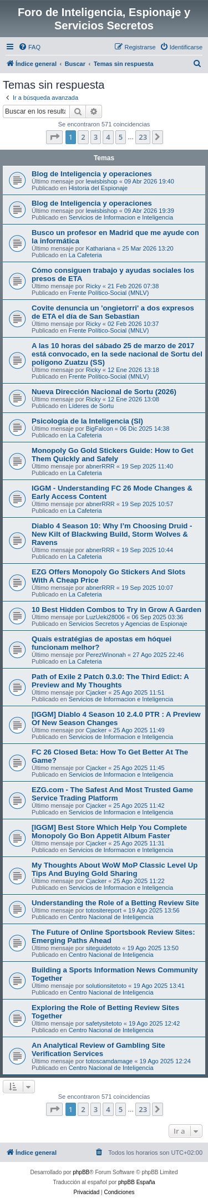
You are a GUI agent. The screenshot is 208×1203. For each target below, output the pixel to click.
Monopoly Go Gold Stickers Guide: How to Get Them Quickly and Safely (113, 454)
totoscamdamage (109, 1061)
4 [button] (108, 137)
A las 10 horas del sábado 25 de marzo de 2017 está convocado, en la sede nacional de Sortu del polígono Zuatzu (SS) (117, 353)
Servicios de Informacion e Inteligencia (121, 217)
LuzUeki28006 (105, 617)
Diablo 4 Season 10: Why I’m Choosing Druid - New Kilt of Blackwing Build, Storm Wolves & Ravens (112, 534)
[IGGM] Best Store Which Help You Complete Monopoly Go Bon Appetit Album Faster (109, 831)
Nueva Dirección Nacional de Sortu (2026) (104, 392)
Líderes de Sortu (91, 405)
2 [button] (83, 137)
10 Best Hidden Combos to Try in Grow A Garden (116, 609)
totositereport (103, 910)
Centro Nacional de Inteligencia (111, 917)
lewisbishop (102, 181)
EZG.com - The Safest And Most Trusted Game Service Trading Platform (112, 794)
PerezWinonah (106, 654)
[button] (54, 137)
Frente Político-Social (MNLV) (109, 292)
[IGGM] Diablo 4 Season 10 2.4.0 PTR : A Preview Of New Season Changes (116, 718)
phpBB (81, 1172)
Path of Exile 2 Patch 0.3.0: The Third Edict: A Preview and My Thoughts (110, 680)
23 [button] (143, 137)
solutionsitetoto (106, 985)
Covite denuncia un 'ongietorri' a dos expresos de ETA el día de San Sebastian (113, 312)
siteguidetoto (103, 948)
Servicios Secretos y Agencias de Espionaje (128, 623)
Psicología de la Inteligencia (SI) (87, 421)
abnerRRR (100, 466)
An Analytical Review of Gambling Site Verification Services (98, 1049)
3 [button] (96, 137)
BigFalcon (99, 428)
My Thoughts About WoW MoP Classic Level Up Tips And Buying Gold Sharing (114, 869)
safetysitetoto (104, 1023)
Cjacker (96, 692)
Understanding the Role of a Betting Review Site (115, 903)
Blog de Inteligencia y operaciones (92, 174)
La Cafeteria (85, 255)
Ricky (93, 286)
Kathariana (100, 248)
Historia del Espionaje (98, 188)
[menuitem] (29, 47)
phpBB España (136, 1182)
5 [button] (121, 137)
